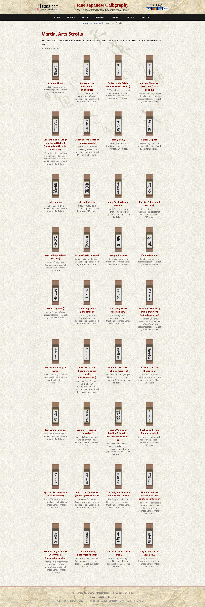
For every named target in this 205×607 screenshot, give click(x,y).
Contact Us (113, 601)
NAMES (71, 17)
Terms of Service (78, 601)
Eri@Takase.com (127, 601)
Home (85, 23)
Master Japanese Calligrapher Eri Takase (108, 9)
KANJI (85, 17)
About (104, 601)
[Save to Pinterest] (160, 5)
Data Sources (143, 601)
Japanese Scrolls (97, 23)
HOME (57, 17)
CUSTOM (99, 17)
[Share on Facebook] (157, 5)
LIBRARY (115, 17)
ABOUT (130, 17)
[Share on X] (153, 5)
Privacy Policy (62, 601)
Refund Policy (93, 601)
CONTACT (146, 17)
